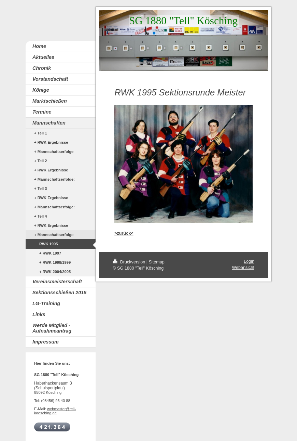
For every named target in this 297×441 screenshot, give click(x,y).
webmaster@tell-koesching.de (55, 411)
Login (249, 261)
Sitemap (156, 262)
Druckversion (129, 262)
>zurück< (123, 233)
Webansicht (243, 267)
